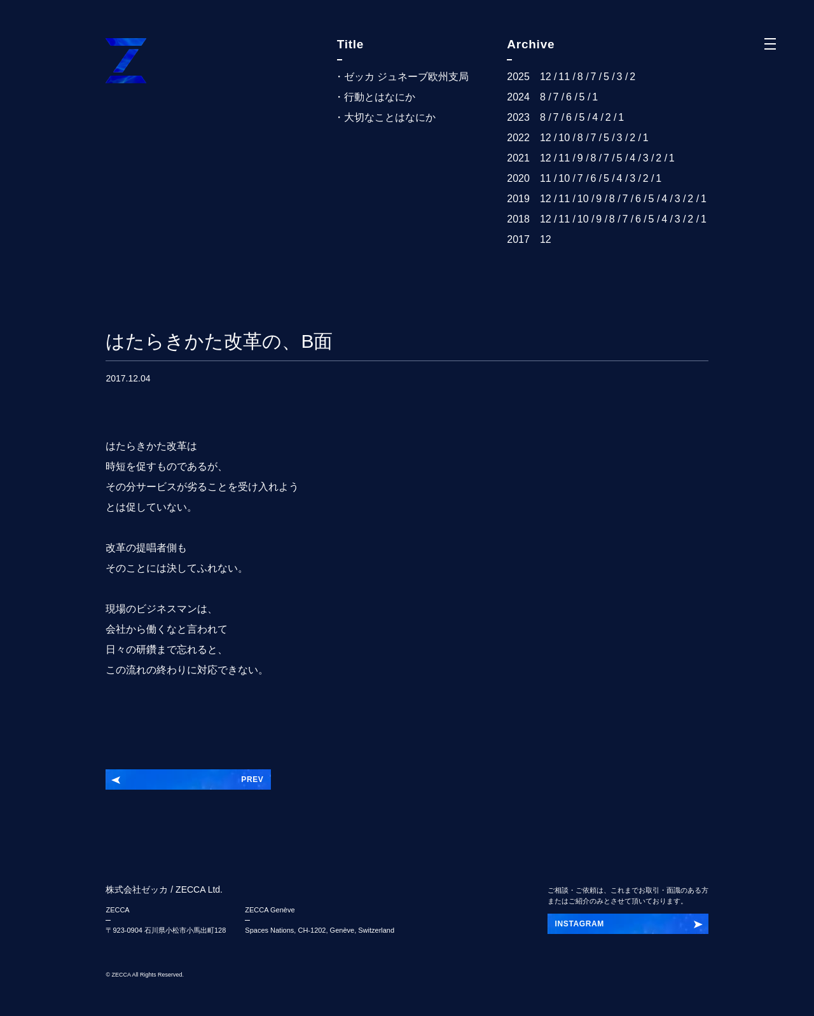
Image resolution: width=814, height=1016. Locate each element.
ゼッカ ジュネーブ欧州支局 (406, 76)
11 (564, 76)
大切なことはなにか (390, 117)
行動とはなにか (379, 97)
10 (564, 137)
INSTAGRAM (579, 923)
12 (545, 76)
